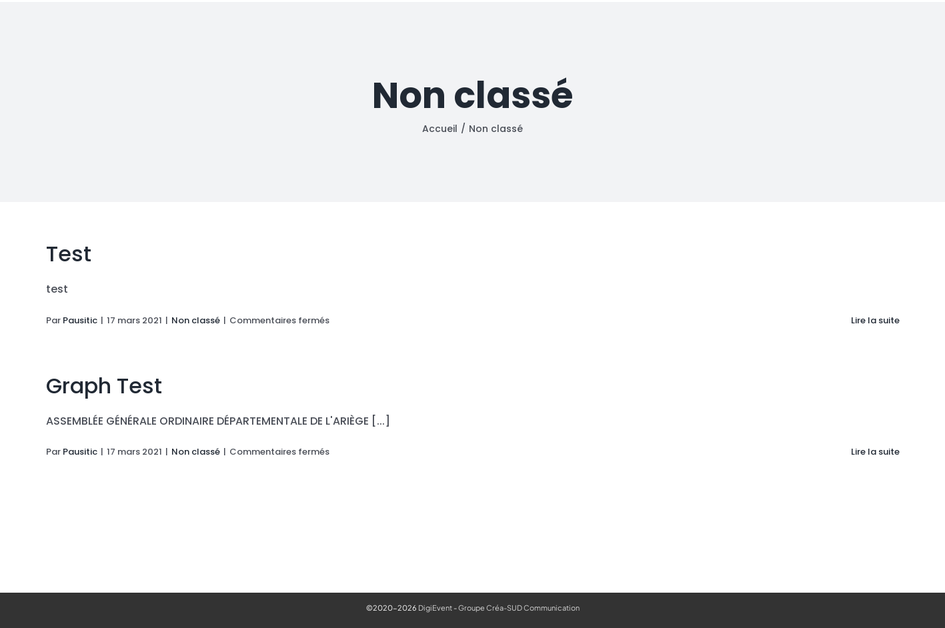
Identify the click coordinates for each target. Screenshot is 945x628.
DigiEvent (435, 607)
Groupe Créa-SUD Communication (519, 607)
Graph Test (104, 386)
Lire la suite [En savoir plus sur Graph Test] (875, 451)
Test (68, 254)
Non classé (195, 320)
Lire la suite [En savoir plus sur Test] (875, 320)
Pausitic (80, 320)
